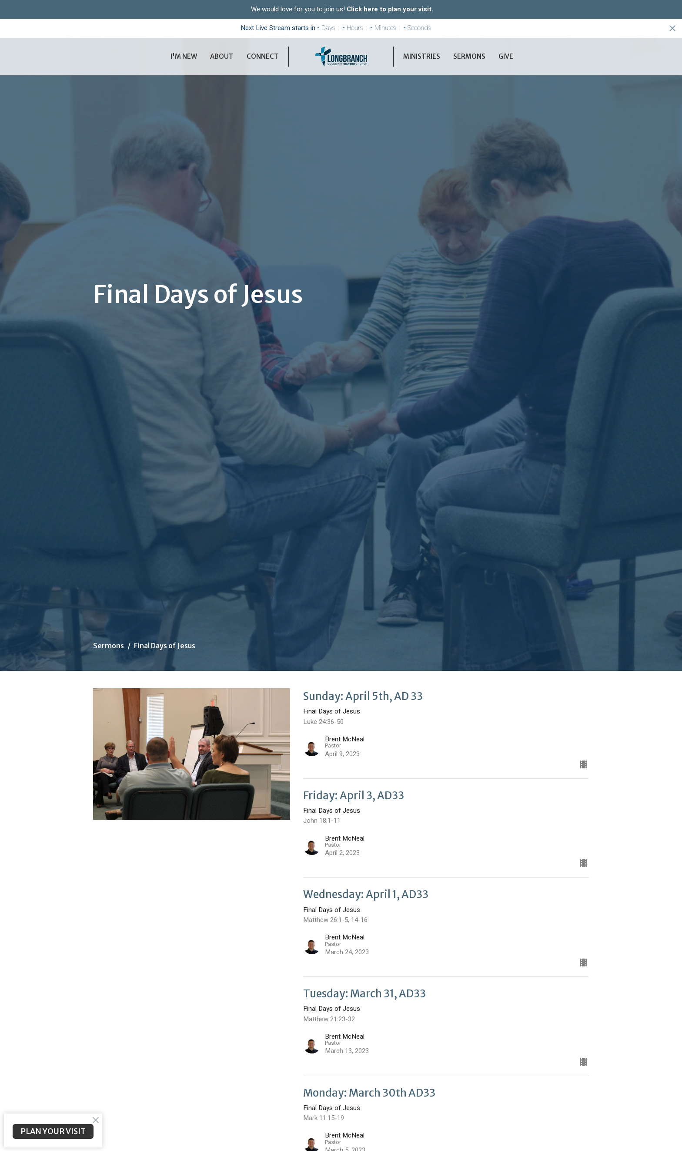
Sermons (469, 56)
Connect (263, 56)
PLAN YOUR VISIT (53, 1131)
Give (505, 56)
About (222, 56)
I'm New (183, 56)
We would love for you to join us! (342, 9)
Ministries (421, 56)
